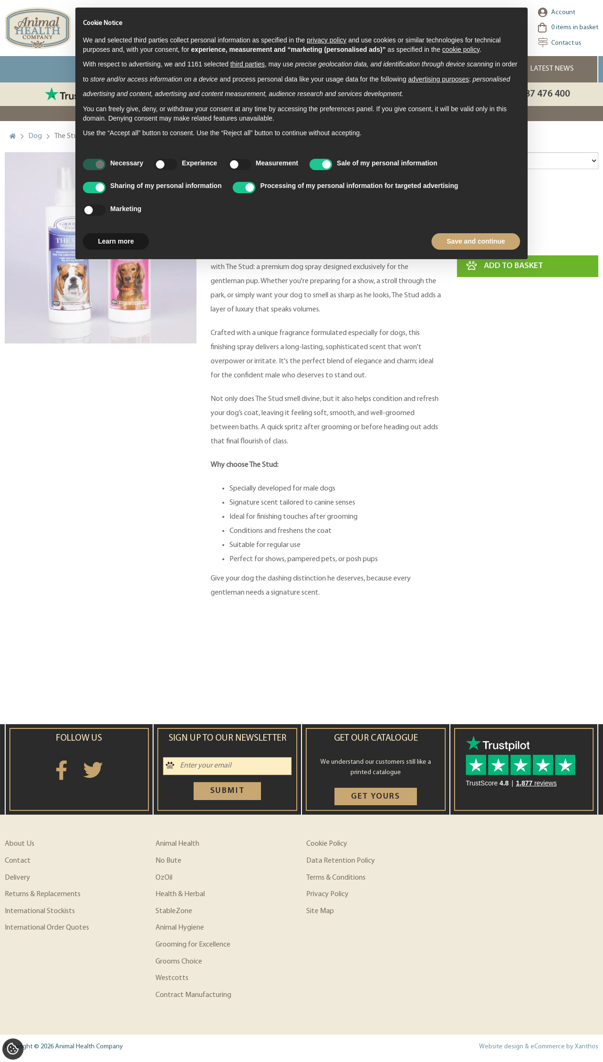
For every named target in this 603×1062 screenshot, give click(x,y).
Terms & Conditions (336, 878)
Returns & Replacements (43, 894)
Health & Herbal (180, 894)
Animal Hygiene (179, 927)
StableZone (173, 911)
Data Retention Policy (340, 861)
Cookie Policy (326, 844)
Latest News (552, 69)
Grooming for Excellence (192, 944)
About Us (19, 844)
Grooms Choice (178, 961)
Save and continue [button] (476, 241)
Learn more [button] (116, 241)
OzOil (163, 878)
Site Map (320, 911)
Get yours (375, 796)
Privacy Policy (327, 894)
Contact (18, 861)
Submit (227, 790)
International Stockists (40, 911)
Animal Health (177, 844)
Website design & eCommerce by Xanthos (538, 1046)
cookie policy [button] (461, 49)
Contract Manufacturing (193, 995)
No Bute (168, 861)
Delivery (17, 878)
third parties (247, 64)
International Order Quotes (47, 927)
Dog (35, 136)
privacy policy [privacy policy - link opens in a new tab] (326, 40)
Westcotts (171, 978)
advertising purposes (438, 79)
